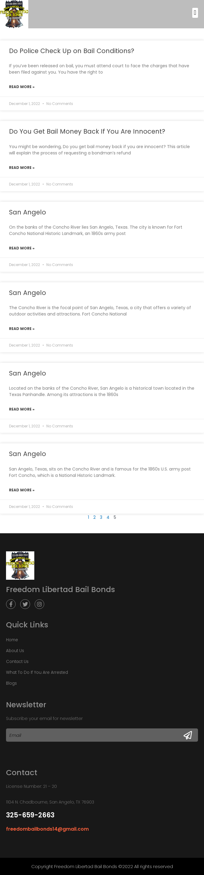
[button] (195, 13)
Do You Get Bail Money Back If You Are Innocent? (87, 131)
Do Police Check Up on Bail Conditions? (71, 50)
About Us (15, 651)
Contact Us (17, 661)
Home (12, 640)
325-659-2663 (30, 815)
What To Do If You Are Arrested (37, 672)
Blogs (11, 683)
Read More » (22, 86)
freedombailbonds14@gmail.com (47, 829)
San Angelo (27, 212)
